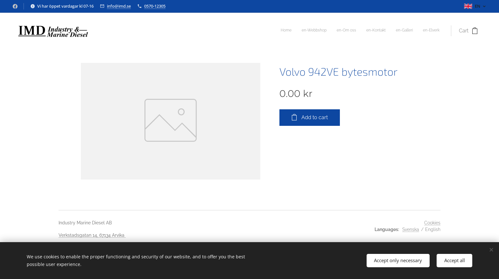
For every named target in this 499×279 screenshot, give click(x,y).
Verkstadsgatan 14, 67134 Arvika (92, 235)
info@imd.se (119, 6)
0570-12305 (154, 6)
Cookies (432, 222)
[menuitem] (390, 31)
